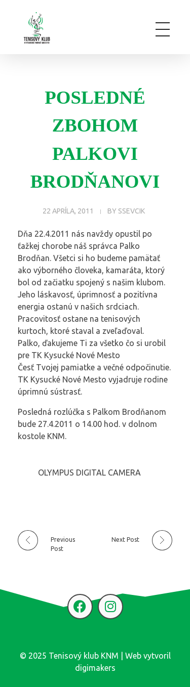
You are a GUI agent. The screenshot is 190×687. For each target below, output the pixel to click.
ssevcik (131, 211)
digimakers (95, 667)
